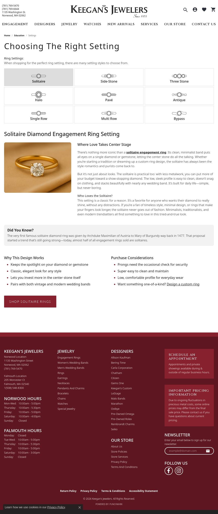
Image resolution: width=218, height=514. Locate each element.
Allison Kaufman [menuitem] (121, 357)
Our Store (175, 24)
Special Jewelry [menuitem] (66, 409)
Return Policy (68, 491)
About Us (116, 446)
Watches (93, 24)
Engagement (15, 24)
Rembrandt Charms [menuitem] (123, 424)
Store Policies (119, 451)
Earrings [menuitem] (63, 378)
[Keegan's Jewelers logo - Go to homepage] (109, 10)
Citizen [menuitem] (115, 378)
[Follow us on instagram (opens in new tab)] (179, 471)
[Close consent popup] (79, 507)
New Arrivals (121, 24)
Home (7, 35)
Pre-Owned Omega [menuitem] (122, 414)
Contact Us (204, 24)
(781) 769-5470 (10, 5)
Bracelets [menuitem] (63, 393)
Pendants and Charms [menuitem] (71, 388)
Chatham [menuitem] (116, 373)
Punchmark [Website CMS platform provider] (116, 504)
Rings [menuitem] (61, 373)
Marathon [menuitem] (117, 403)
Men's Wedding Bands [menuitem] (71, 368)
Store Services (119, 456)
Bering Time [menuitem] (118, 362)
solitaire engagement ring (146, 152)
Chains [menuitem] (62, 398)
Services (149, 24)
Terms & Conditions (113, 491)
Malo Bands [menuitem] (118, 398)
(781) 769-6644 (10, 9)
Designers (44, 24)
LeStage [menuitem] (116, 393)
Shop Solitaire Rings (30, 301)
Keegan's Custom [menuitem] (121, 388)
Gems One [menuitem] (117, 383)
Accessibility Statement (143, 491)
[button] (185, 10)
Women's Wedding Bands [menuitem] (73, 362)
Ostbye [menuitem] (115, 409)
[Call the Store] (13, 368)
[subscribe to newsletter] (207, 451)
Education (19, 35)
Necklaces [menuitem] (64, 383)
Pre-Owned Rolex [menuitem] (121, 419)
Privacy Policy (119, 462)
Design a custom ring (183, 284)
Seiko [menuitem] (114, 429)
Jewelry (69, 24)
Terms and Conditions (124, 467)
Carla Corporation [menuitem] (122, 368)
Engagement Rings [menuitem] (69, 357)
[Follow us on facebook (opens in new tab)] (169, 471)
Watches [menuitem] (63, 403)
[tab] (38, 77)
